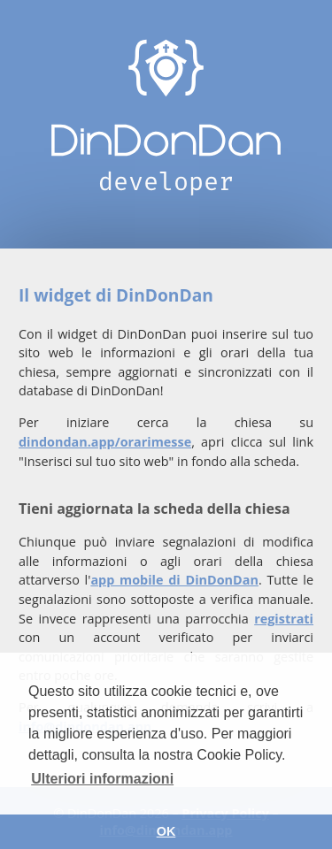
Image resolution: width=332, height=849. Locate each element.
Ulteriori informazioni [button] (102, 778)
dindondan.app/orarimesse (105, 441)
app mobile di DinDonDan (174, 579)
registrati (283, 618)
